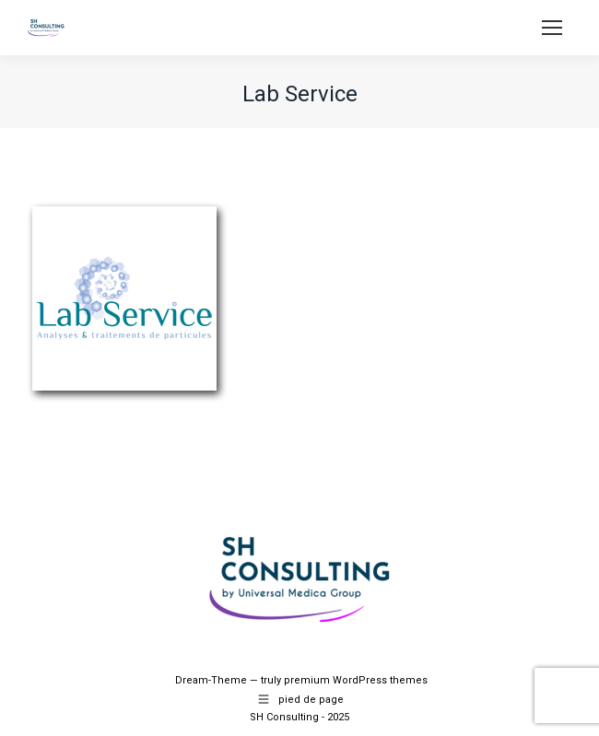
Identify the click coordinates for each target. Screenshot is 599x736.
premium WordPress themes (356, 680)
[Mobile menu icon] (552, 28)
